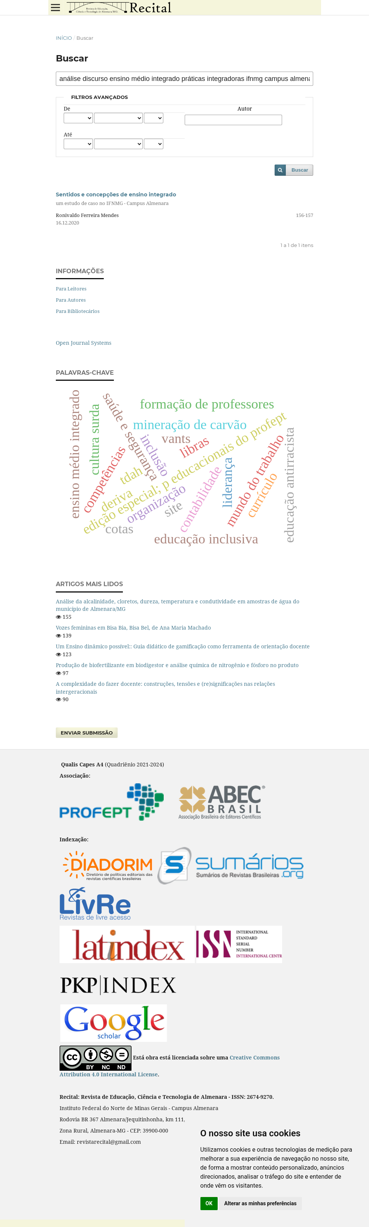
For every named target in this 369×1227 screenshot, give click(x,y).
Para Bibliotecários (78, 311)
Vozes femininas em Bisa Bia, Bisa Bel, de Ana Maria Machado (133, 627)
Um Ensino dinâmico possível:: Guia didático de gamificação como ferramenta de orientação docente (183, 646)
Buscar (299, 170)
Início (64, 38)
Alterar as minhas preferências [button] (260, 1203)
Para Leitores (71, 288)
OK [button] (209, 1203)
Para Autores (71, 299)
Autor (245, 108)
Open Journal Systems (83, 342)
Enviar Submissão (87, 733)
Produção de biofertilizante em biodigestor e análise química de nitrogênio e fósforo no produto (177, 665)
